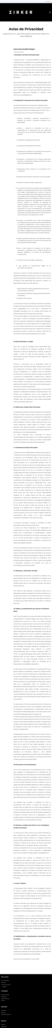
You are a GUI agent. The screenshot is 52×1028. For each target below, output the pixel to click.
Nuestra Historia (5, 988)
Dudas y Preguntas (6, 1008)
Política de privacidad (6, 1021)
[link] (4, 980)
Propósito (3, 976)
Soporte (3, 1018)
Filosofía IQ (4, 990)
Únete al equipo (5, 992)
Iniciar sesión (48, 1)
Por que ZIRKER (5, 974)
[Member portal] (48, 1)
